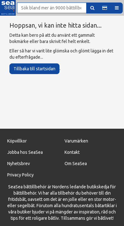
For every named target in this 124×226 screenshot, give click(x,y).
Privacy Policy (20, 174)
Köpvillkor (17, 140)
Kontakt (72, 152)
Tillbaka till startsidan (34, 68)
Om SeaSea (76, 163)
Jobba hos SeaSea (25, 152)
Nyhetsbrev (18, 163)
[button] (104, 8)
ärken (82, 140)
